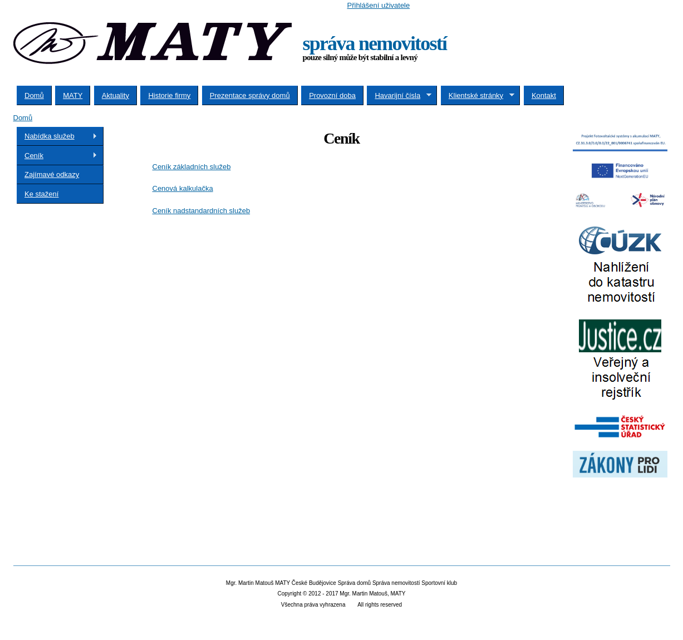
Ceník (57, 155)
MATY (72, 95)
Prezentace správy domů (250, 95)
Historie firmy (169, 95)
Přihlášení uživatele (378, 5)
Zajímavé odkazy (51, 174)
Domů (34, 95)
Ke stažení (41, 194)
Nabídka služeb (57, 136)
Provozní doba (332, 95)
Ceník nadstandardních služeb (201, 210)
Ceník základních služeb (192, 167)
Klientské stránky (477, 95)
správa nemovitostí (375, 43)
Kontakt (544, 95)
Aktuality (115, 95)
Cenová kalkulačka (183, 188)
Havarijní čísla (399, 95)
